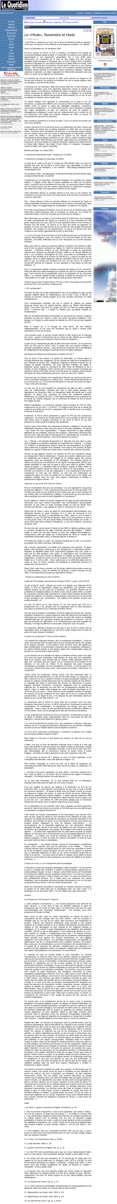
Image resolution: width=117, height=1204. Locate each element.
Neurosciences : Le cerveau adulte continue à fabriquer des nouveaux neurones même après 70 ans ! (104, 147)
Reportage (11, 36)
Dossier (11, 39)
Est (11, 50)
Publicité (97, 13)
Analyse (11, 24)
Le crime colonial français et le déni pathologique (104, 169)
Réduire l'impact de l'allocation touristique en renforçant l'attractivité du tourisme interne (10, 110)
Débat (11, 65)
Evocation (11, 62)
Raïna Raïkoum (11, 30)
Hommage (105, 178)
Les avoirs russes (6, 127)
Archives (88, 13)
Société (11, 59)
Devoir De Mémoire (105, 121)
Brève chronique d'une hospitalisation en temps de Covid (103, 94)
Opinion (105, 104)
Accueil (80, 13)
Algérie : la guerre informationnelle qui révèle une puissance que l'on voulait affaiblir (10, 90)
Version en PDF (72, 22)
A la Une (11, 21)
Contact (113, 13)
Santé (105, 140)
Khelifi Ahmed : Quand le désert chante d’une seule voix (104, 183)
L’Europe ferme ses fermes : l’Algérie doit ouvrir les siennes (104, 197)
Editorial (11, 27)
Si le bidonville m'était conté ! (10, 104)
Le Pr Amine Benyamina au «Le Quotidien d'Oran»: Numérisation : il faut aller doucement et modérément (105, 76)
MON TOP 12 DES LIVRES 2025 (10, 131)
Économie (105, 192)
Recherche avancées (100, 18)
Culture (11, 56)
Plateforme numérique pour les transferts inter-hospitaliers (104, 154)
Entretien (105, 69)
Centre (11, 47)
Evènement (11, 33)
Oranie (11, 44)
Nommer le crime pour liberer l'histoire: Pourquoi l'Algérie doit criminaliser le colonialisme (11, 81)
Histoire (105, 163)
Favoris (106, 13)
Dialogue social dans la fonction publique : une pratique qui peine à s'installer (11, 98)
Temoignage (105, 88)
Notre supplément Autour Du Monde (11, 68)
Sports (11, 53)
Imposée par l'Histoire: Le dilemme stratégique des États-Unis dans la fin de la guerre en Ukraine (104, 111)
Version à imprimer (53, 22)
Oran (11, 42)
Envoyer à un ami (34, 22)
